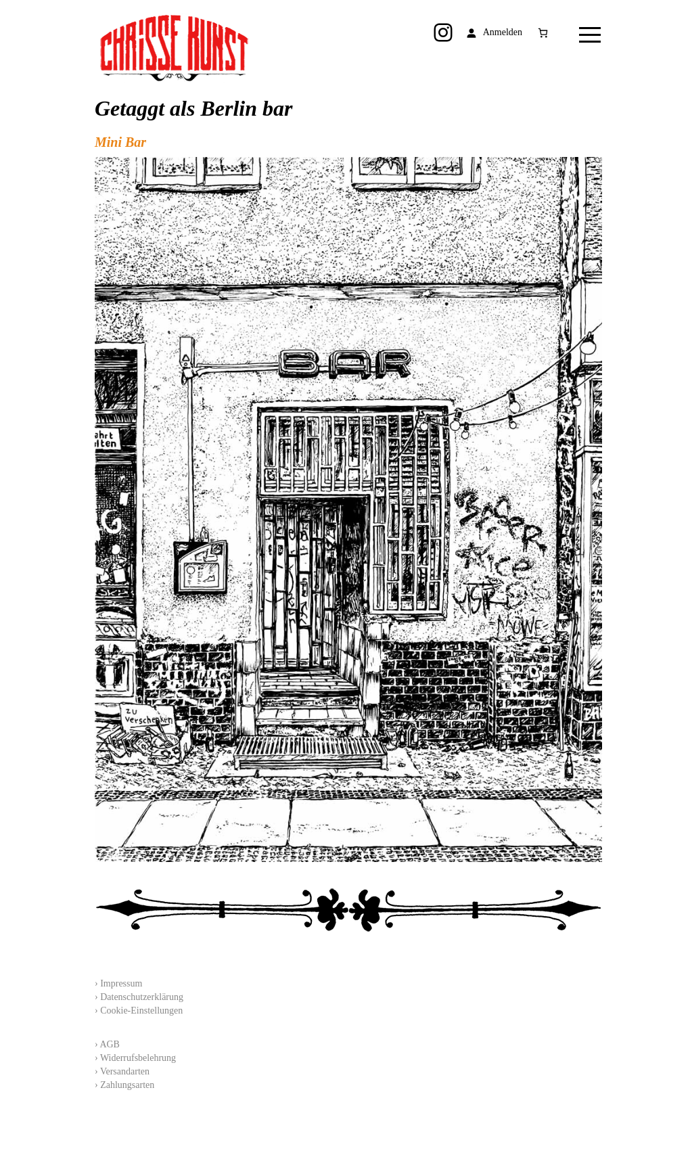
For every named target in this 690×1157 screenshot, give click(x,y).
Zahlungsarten (127, 1085)
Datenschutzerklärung (141, 997)
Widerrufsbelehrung (138, 1058)
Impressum (121, 983)
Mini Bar (120, 142)
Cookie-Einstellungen (141, 1010)
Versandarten (125, 1071)
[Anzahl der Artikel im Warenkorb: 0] (543, 33)
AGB (109, 1044)
